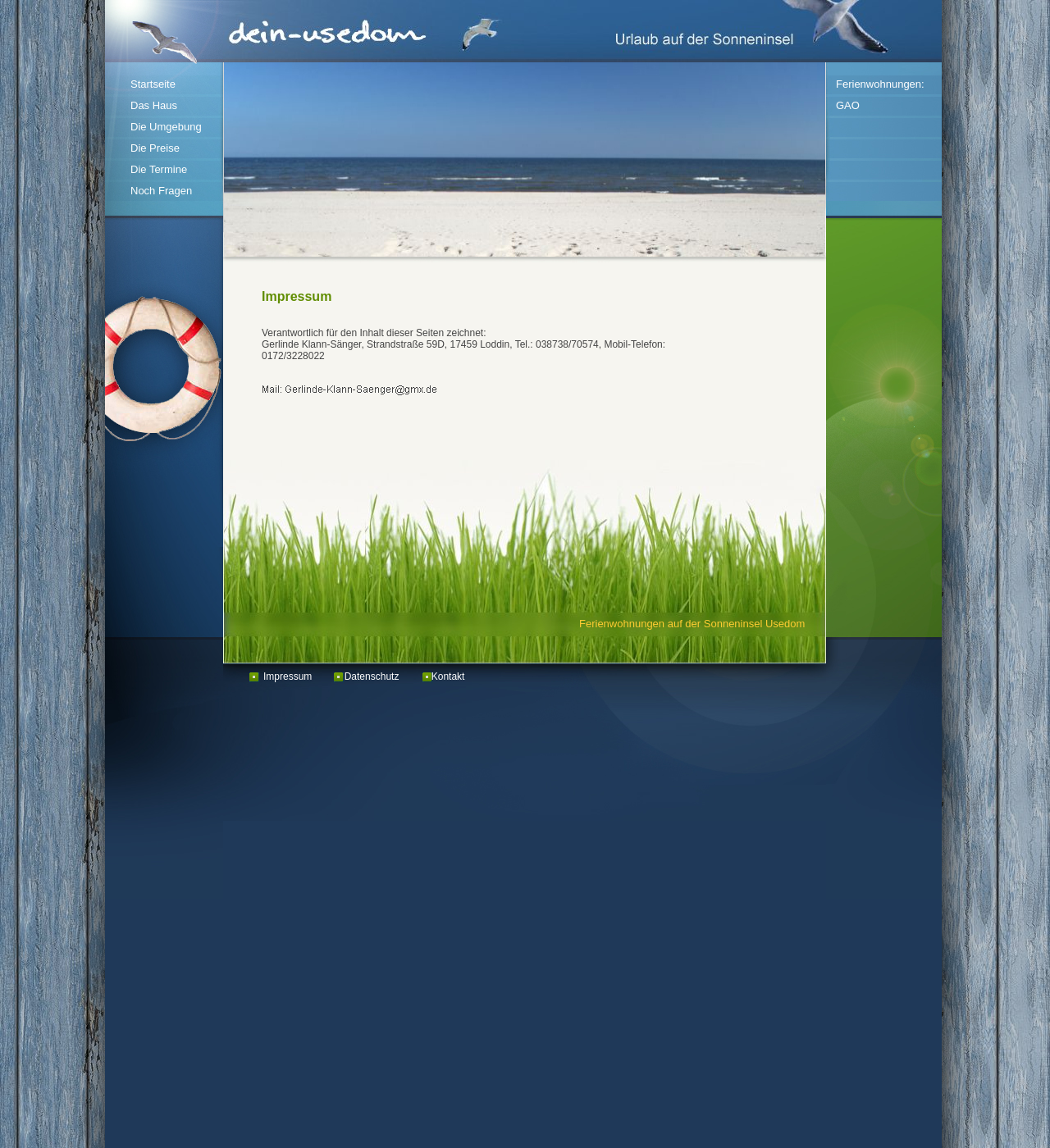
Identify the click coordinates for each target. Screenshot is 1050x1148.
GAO (848, 105)
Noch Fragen (161, 190)
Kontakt (448, 676)
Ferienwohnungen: (880, 84)
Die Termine (158, 169)
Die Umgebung (166, 127)
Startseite (153, 84)
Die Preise (155, 148)
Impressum (287, 676)
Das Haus (153, 105)
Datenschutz (372, 676)
